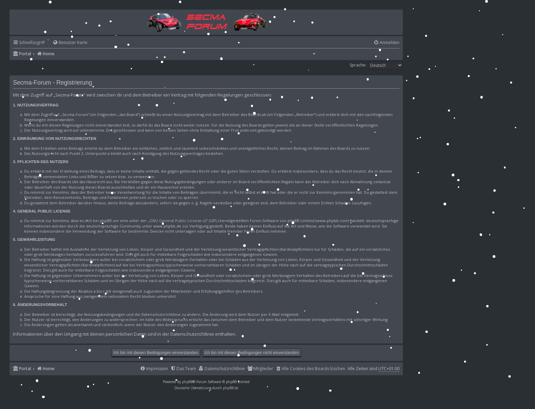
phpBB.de (230, 387)
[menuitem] (66, 42)
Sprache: (358, 65)
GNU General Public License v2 (178, 220)
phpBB (187, 381)
